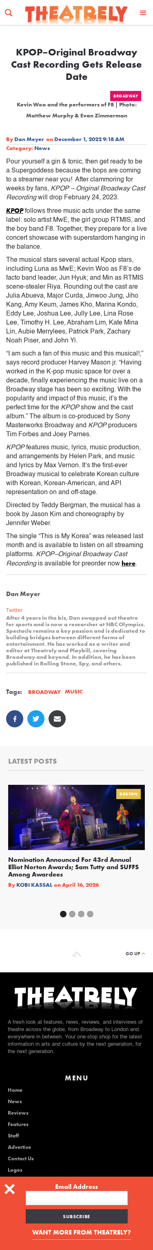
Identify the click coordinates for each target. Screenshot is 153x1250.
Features (18, 1124)
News (42, 148)
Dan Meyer (29, 139)
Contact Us (21, 1158)
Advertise (19, 1147)
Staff (13, 1136)
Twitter (14, 610)
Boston (128, 794)
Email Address (76, 1187)
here (128, 563)
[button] (143, 12)
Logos (15, 1170)
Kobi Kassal (34, 884)
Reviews (18, 1113)
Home (15, 1090)
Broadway (125, 96)
